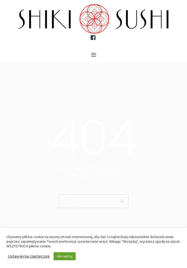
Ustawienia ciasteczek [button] (29, 256)
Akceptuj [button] (65, 256)
